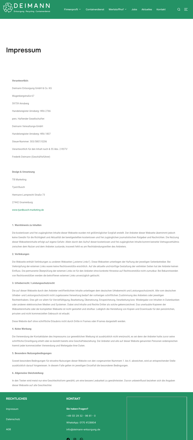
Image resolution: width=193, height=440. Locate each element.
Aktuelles (147, 9)
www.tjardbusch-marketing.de (28, 215)
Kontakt (161, 9)
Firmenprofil (72, 9)
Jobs (134, 9)
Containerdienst (95, 9)
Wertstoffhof (118, 9)
